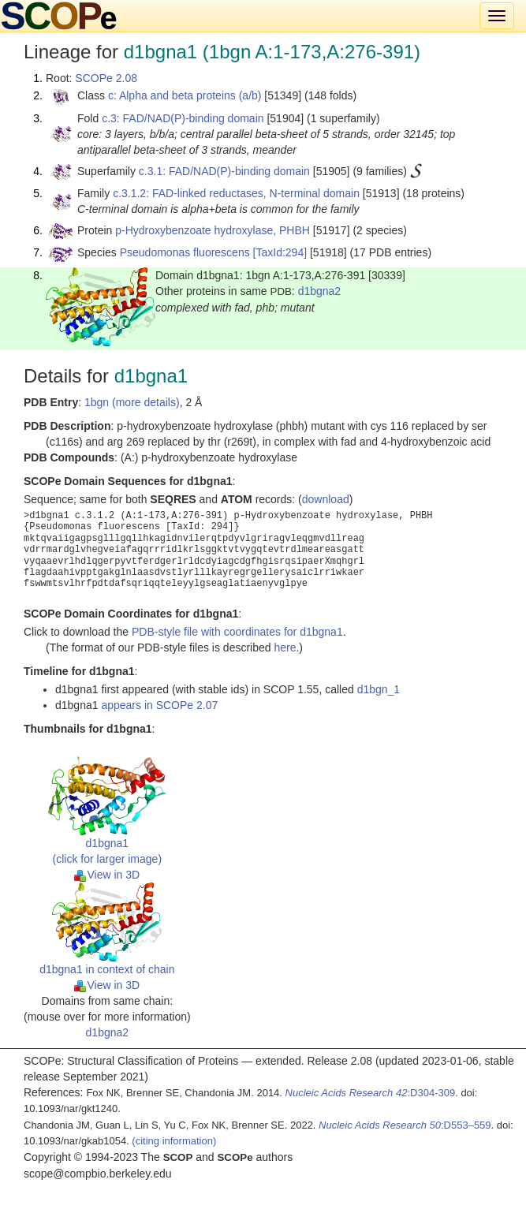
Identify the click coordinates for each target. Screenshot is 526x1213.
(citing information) (174, 1141)
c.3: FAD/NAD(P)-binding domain (182, 118)
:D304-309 (370, 1093)
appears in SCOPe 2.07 (159, 705)
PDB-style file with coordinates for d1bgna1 (237, 631)
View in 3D (107, 874)
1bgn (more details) (132, 402)
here (285, 647)
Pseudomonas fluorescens (185, 252)
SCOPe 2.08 (106, 78)
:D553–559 (405, 1125)
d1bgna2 (319, 291)
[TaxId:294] (280, 252)
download (325, 499)
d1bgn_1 (379, 689)
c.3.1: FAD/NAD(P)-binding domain (224, 171)
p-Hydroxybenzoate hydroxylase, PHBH (212, 230)
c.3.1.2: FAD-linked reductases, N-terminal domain (236, 193)
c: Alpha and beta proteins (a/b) (185, 95)
